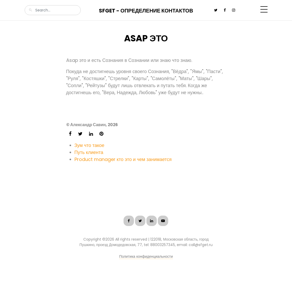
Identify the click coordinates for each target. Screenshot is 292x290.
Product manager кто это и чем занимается (123, 159)
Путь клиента (88, 152)
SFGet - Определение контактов (146, 10)
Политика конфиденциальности (146, 256)
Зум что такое (89, 145)
